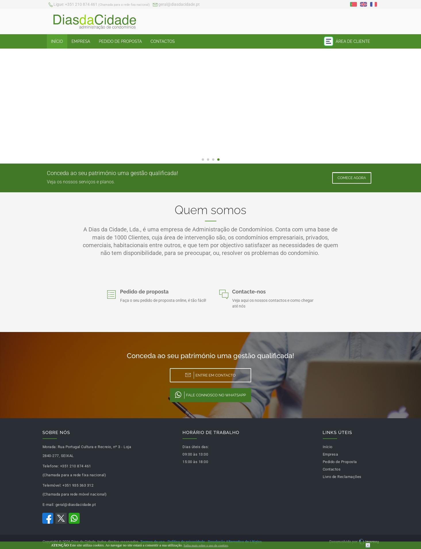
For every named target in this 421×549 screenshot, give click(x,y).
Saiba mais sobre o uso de (206, 545)
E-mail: (49, 504)
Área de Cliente (347, 41)
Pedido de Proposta (120, 41)
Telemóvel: (52, 485)
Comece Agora (351, 178)
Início (57, 41)
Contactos (163, 41)
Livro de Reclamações (342, 477)
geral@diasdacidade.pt (176, 4)
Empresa (81, 41)
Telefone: (51, 466)
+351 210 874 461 (99, 4)
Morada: (50, 447)
